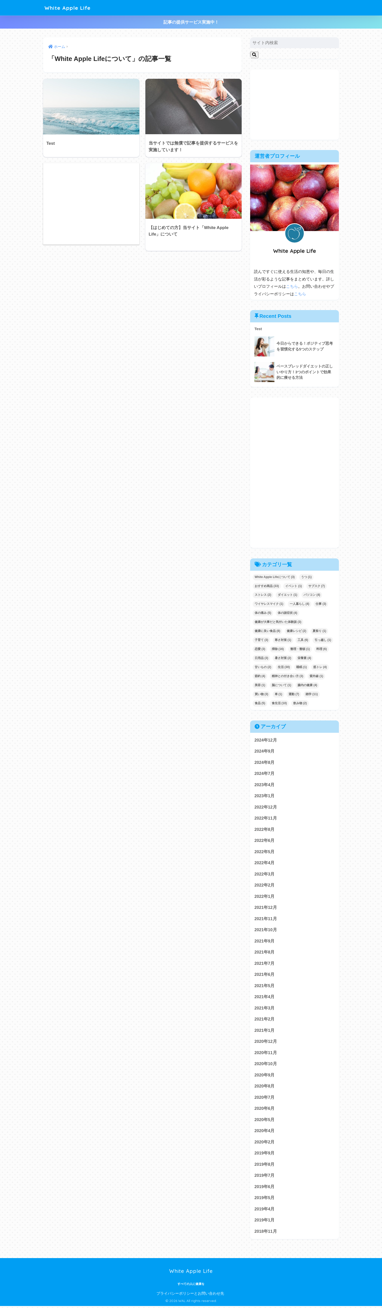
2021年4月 (264, 997)
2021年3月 (264, 1008)
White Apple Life (69, 7)
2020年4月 (264, 1132)
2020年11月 (265, 1053)
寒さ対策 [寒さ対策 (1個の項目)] (283, 639)
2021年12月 (265, 908)
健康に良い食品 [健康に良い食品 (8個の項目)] (267, 630)
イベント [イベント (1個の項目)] (293, 585)
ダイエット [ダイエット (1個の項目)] (287, 594)
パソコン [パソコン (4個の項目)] (312, 594)
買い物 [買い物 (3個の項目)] (261, 693)
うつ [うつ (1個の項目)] (306, 576)
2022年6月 (264, 840)
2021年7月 (264, 964)
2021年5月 (264, 986)
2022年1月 (264, 896)
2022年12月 (265, 807)
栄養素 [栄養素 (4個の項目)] (304, 658)
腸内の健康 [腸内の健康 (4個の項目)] (307, 685)
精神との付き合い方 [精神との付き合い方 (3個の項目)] (287, 676)
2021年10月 (265, 930)
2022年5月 (264, 851)
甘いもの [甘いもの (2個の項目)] (263, 667)
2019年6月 (264, 1188)
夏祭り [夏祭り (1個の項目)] (319, 630)
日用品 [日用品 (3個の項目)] (261, 658)
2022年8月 (264, 829)
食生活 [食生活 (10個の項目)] (279, 702)
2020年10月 (265, 1065)
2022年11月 (265, 818)
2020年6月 (264, 1109)
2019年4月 (264, 1210)
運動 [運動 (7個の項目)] (294, 693)
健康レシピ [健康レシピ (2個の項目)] (296, 630)
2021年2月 (264, 1020)
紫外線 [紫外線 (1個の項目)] (316, 676)
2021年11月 (265, 919)
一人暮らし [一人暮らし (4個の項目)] (299, 603)
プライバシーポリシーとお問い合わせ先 (190, 1295)
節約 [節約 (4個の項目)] (260, 676)
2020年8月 (264, 1087)
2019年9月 (264, 1154)
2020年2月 (264, 1143)
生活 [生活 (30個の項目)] (284, 667)
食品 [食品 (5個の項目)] (260, 702)
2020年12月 (265, 1042)
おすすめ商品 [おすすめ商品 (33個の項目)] (267, 585)
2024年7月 (264, 773)
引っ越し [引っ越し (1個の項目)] (323, 639)
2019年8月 (264, 1166)
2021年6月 (264, 975)
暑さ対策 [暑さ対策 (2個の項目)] (283, 658)
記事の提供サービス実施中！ (191, 22)
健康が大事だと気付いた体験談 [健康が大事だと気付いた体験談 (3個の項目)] (278, 621)
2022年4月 (264, 863)
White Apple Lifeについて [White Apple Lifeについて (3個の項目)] (275, 576)
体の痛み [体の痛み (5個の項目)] (263, 612)
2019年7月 (264, 1177)
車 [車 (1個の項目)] (278, 693)
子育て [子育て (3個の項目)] (261, 639)
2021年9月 (264, 941)
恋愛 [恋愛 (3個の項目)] (260, 648)
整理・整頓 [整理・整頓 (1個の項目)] (300, 648)
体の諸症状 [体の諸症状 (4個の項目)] (287, 612)
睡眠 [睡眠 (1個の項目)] (301, 667)
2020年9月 (264, 1076)
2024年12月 (265, 739)
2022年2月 (264, 885)
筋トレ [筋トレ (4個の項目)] (320, 667)
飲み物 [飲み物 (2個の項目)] (300, 702)
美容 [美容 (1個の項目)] (260, 685)
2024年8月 (264, 762)
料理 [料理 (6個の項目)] (321, 648)
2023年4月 (264, 784)
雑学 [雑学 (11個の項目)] (312, 693)
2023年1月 (264, 795)
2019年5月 (264, 1199)
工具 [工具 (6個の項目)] (303, 639)
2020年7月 (264, 1098)
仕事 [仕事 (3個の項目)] (321, 603)
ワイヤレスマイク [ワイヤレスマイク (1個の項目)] (269, 603)
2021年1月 (264, 1031)
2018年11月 (265, 1233)
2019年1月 (264, 1221)
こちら (292, 286)
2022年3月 (264, 874)
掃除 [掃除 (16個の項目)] (278, 648)
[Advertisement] (91, 204)
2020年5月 (264, 1121)
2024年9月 (264, 751)
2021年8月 (264, 953)
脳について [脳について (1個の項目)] (281, 685)
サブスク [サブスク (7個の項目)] (316, 585)
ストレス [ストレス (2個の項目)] (263, 594)
